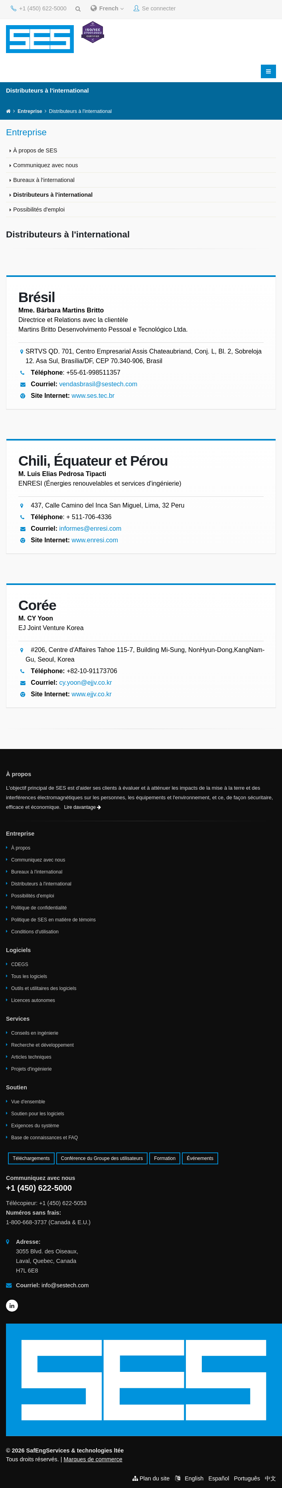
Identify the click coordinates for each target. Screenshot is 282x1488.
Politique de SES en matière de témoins (53, 920)
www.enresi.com (95, 540)
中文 (270, 1478)
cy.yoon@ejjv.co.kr (85, 682)
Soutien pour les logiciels (37, 1113)
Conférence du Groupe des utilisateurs (102, 1158)
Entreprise (30, 111)
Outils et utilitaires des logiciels (43, 988)
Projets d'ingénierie (31, 1069)
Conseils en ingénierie (34, 1033)
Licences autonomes (33, 1000)
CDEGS (19, 964)
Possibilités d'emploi (39, 209)
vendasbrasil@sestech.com (98, 384)
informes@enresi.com (90, 528)
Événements (200, 1158)
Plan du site (155, 1478)
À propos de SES (35, 150)
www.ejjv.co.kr (92, 694)
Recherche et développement (42, 1045)
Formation (165, 1158)
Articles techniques (31, 1057)
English (194, 1478)
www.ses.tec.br (93, 395)
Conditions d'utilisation (35, 932)
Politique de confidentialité (39, 908)
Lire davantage (82, 807)
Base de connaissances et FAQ (44, 1137)
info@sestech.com (65, 1285)
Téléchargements (31, 1158)
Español (218, 1478)
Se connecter (155, 8)
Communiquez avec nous (45, 165)
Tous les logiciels (29, 976)
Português (247, 1478)
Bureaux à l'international (44, 180)
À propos (20, 848)
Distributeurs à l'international (53, 195)
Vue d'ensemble (28, 1102)
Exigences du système (35, 1125)
